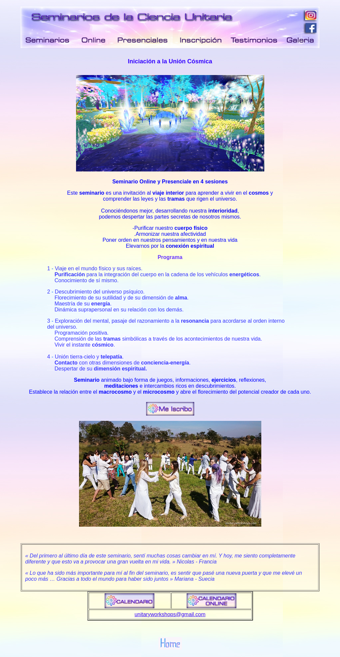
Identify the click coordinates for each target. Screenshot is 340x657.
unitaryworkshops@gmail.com (170, 608)
